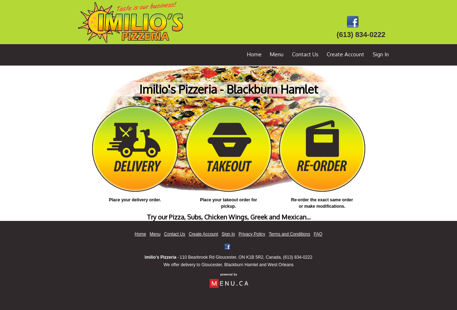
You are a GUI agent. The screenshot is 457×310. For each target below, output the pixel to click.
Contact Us (305, 54)
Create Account (345, 54)
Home (254, 54)
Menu (276, 54)
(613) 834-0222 (297, 257)
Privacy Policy (251, 234)
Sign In (381, 54)
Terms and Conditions (289, 234)
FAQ (318, 234)
